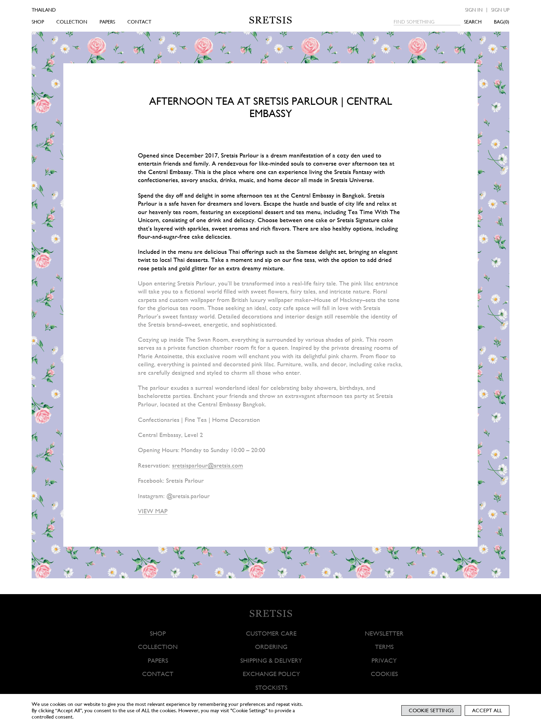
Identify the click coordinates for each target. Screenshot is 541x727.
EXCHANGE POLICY (271, 673)
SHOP (38, 22)
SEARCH (473, 22)
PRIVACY (384, 660)
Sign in (474, 10)
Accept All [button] (487, 710)
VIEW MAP (152, 511)
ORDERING (271, 647)
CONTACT (139, 22)
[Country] (54, 10)
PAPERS (107, 22)
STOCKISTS (271, 687)
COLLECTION (71, 22)
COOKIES (383, 673)
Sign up (500, 10)
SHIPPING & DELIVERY (271, 660)
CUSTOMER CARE (271, 633)
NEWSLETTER (384, 633)
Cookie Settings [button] (431, 710)
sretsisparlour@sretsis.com (207, 465)
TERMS (384, 647)
